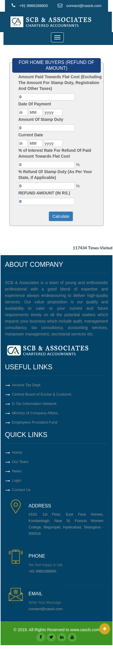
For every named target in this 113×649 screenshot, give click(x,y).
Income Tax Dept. (26, 385)
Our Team (20, 462)
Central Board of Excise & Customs (41, 394)
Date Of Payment (34, 104)
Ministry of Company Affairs (35, 413)
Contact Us (21, 490)
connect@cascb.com (46, 609)
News (17, 471)
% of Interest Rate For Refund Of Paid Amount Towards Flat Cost (54, 153)
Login (16, 480)
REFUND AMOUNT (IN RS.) (44, 193)
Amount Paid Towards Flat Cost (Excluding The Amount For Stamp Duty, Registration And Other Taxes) (60, 82)
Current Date (30, 135)
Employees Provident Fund (34, 422)
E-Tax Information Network (34, 403)
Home (17, 452)
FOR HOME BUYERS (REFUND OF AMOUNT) (56, 65)
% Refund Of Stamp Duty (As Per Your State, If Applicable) (55, 174)
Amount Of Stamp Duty (40, 119)
